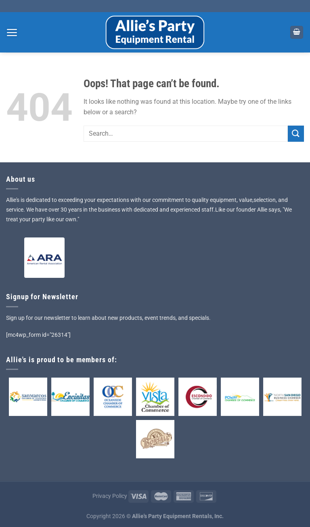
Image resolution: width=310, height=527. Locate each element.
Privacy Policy (109, 496)
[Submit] (296, 133)
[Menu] (12, 32)
